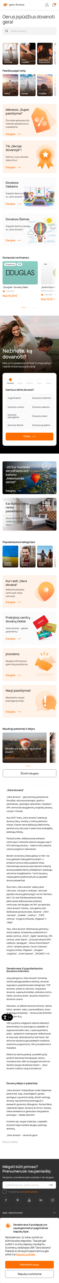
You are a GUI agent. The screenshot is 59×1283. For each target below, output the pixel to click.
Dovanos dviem (39, 416)
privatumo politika (30, 1191)
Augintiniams (14, 397)
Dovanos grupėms (41, 425)
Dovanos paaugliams (13, 416)
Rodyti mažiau (10, 1141)
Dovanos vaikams (41, 407)
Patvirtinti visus (29, 1264)
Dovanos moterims (41, 397)
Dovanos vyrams (16, 407)
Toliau (29, 437)
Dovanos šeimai (15, 425)
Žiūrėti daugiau (29, 773)
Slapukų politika (25, 1254)
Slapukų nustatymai (30, 1274)
